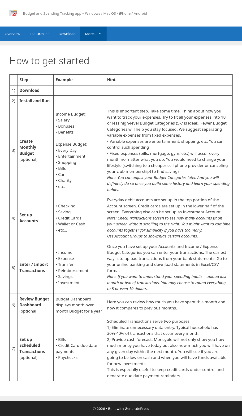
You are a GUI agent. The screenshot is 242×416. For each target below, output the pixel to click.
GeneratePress (137, 408)
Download (67, 33)
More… (96, 34)
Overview (12, 33)
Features (42, 34)
